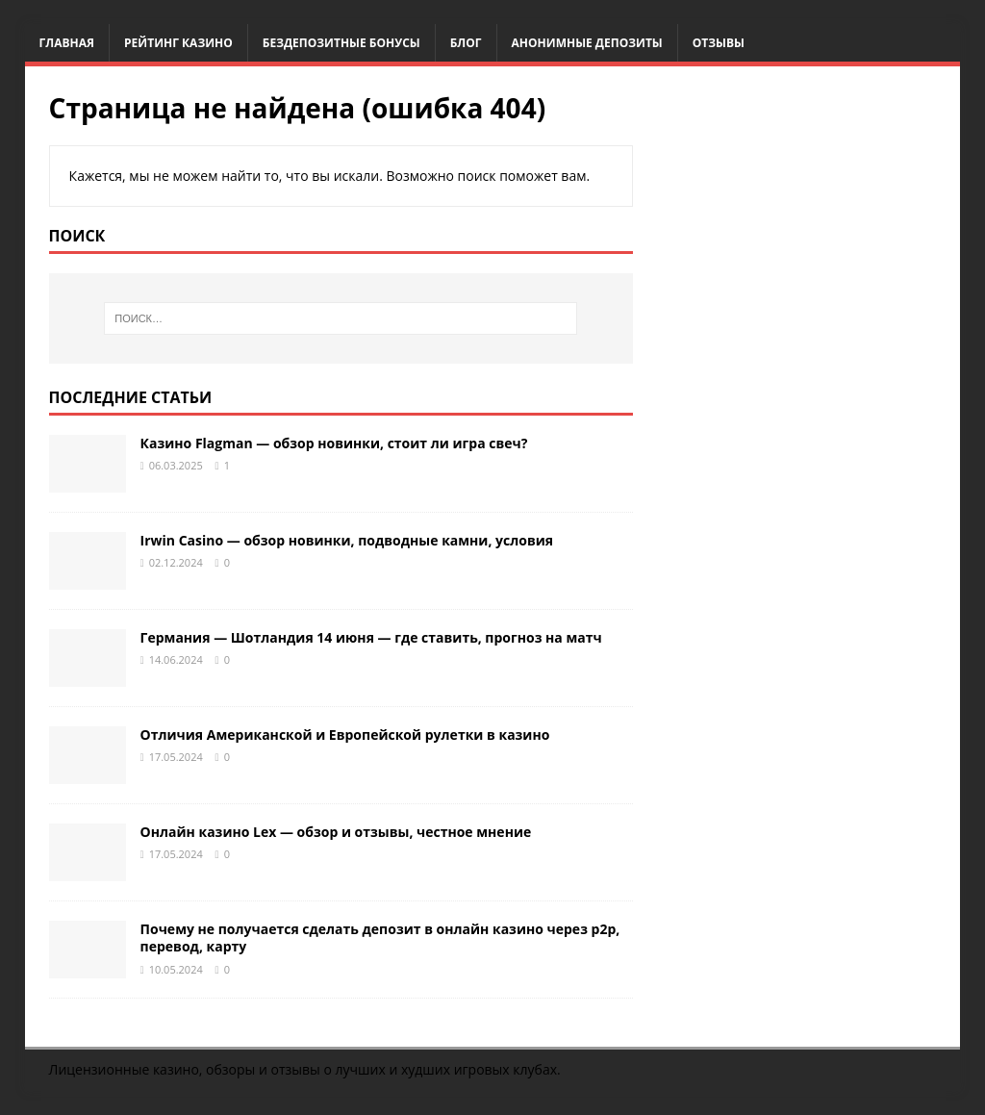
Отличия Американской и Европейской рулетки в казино (345, 734)
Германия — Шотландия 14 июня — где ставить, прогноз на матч (371, 637)
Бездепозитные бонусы (341, 43)
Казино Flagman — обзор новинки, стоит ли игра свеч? (334, 443)
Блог (466, 43)
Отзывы (719, 43)
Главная (66, 43)
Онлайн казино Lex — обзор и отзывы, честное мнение (336, 832)
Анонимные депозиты (587, 43)
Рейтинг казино (178, 43)
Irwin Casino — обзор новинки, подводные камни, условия (347, 540)
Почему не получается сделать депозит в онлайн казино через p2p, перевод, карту (380, 937)
